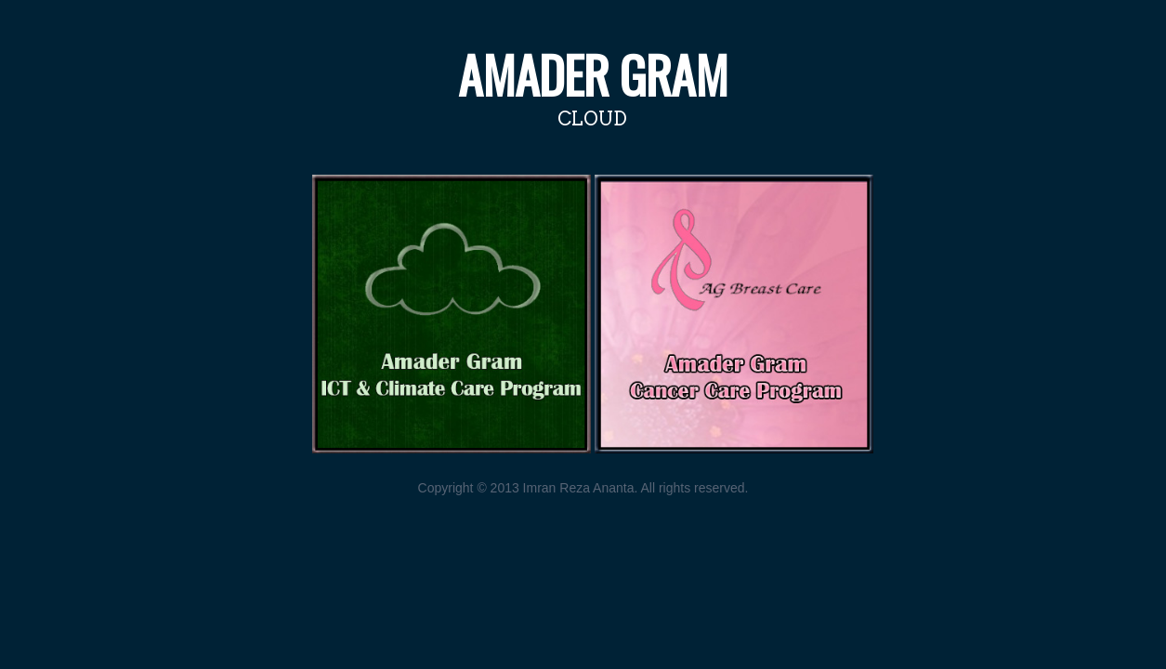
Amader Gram (592, 74)
